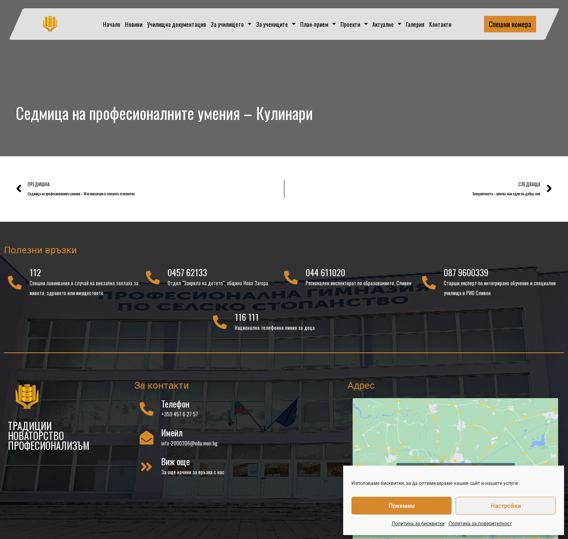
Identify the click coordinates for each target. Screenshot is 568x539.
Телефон (175, 407)
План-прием (318, 24)
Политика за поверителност (480, 523)
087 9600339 (466, 276)
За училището (231, 24)
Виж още (175, 465)
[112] (15, 286)
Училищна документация (176, 24)
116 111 (247, 320)
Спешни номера (510, 24)
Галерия (415, 24)
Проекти (354, 24)
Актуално (386, 24)
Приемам (402, 505)
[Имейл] (146, 441)
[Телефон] (146, 412)
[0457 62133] (153, 281)
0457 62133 (187, 276)
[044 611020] (291, 281)
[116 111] (220, 326)
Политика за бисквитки (418, 523)
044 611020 (325, 276)
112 (35, 276)
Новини (133, 24)
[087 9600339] (429, 286)
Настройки (506, 505)
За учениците (275, 24)
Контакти (440, 24)
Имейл (172, 436)
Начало (111, 24)
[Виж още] (146, 470)
